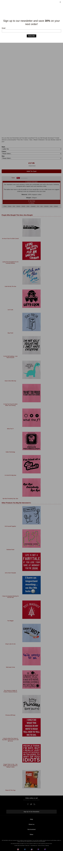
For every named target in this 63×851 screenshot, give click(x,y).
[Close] (60, 2)
